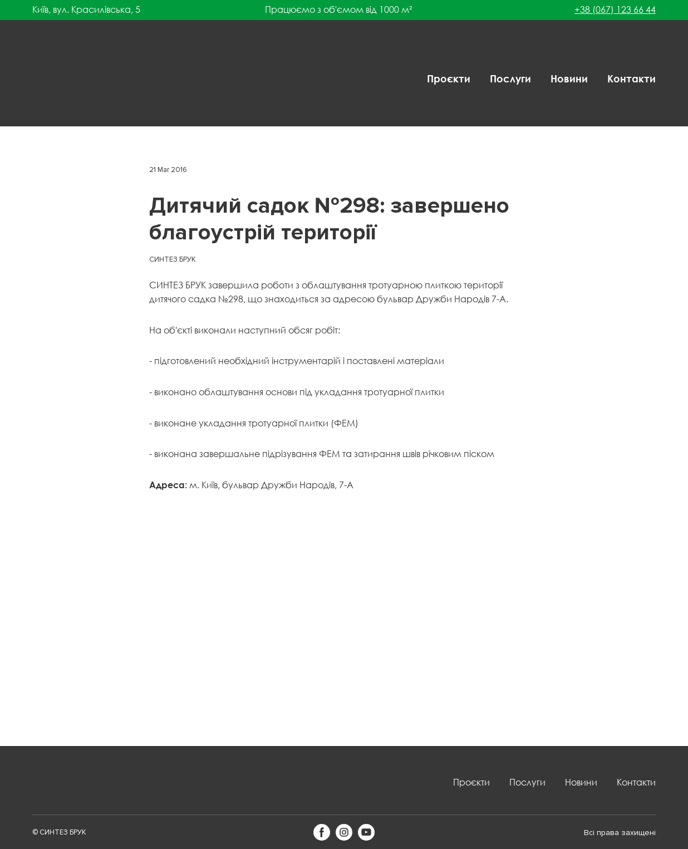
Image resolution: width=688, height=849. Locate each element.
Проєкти (448, 78)
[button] (321, 832)
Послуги (510, 78)
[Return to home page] (68, 78)
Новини (569, 78)
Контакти (631, 78)
